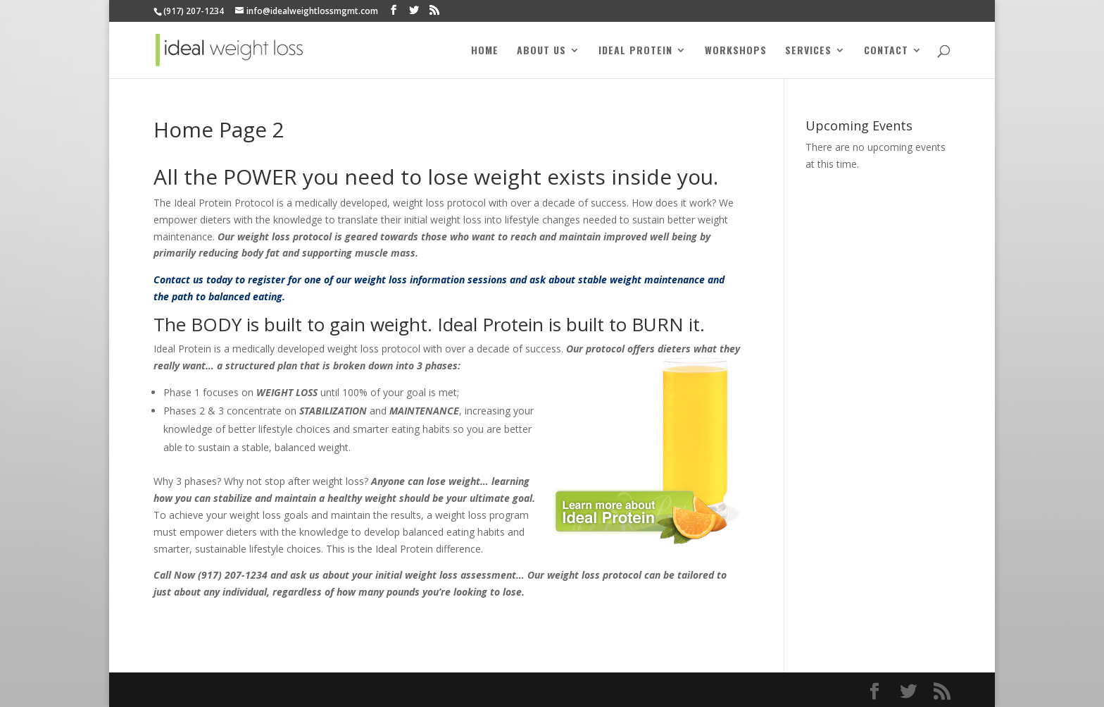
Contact (886, 51)
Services (808, 51)
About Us (541, 51)
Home (484, 51)
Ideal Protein (635, 51)
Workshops (736, 51)
